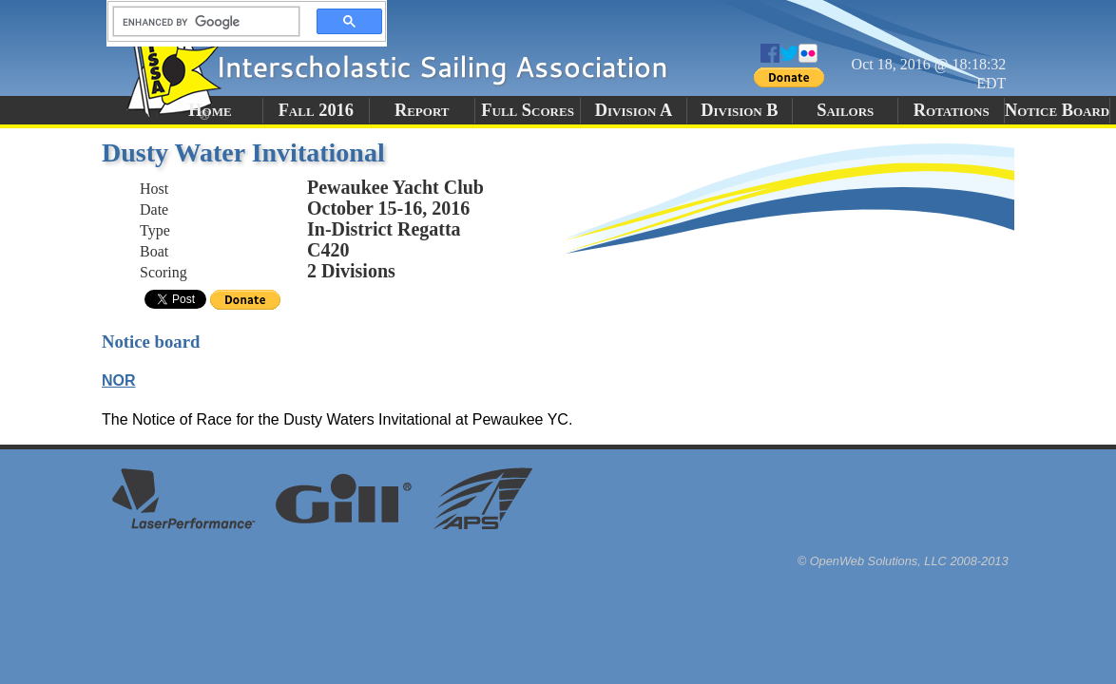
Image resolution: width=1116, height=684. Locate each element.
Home (209, 110)
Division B (739, 110)
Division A (633, 110)
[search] (201, 21)
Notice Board (1057, 110)
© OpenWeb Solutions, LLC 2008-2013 (903, 561)
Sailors (845, 110)
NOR (119, 380)
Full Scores (527, 110)
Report (422, 110)
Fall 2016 (316, 110)
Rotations (952, 110)
